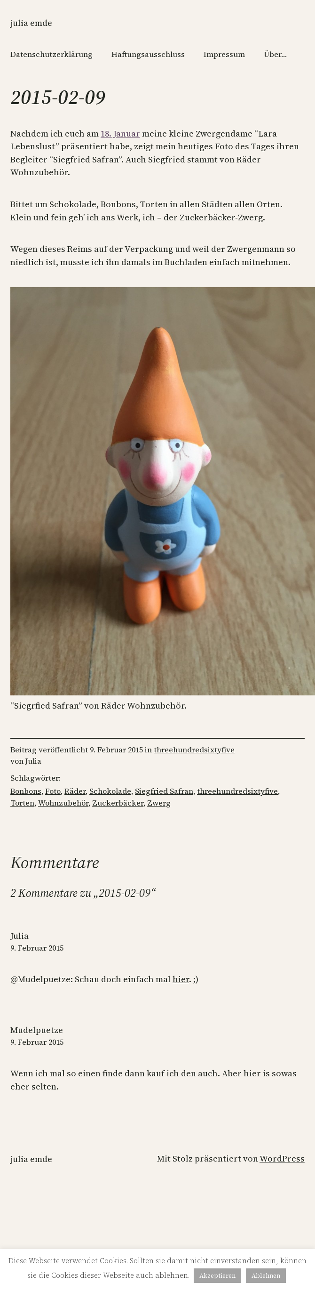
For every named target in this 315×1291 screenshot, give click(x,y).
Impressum (224, 54)
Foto (53, 791)
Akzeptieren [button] (217, 1276)
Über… (275, 54)
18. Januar (120, 133)
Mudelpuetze (36, 1030)
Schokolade (110, 791)
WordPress (282, 1158)
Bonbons (25, 791)
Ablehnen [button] (266, 1276)
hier (181, 979)
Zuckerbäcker (117, 803)
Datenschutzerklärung (51, 54)
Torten (22, 803)
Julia (19, 936)
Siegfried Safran (164, 791)
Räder (75, 791)
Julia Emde (31, 23)
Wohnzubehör (63, 803)
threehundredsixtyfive (194, 749)
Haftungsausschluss (148, 54)
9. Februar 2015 (36, 948)
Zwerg (159, 803)
